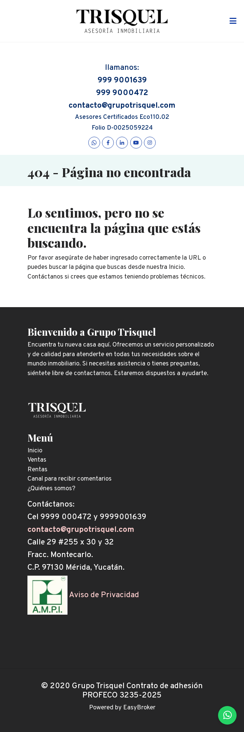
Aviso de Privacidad (104, 595)
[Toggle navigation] (233, 21)
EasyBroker (139, 708)
